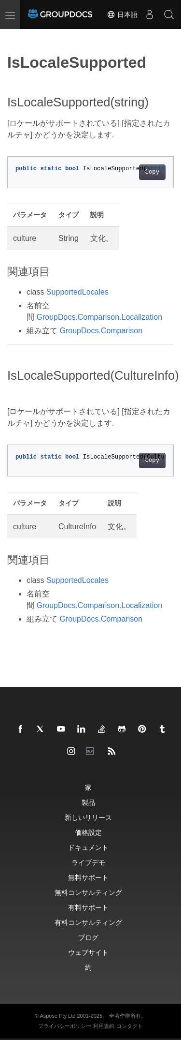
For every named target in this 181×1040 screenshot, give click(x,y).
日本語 (122, 14)
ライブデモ (88, 862)
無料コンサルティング (88, 892)
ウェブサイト (88, 952)
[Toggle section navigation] (15, 37)
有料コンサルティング (88, 922)
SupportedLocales (77, 292)
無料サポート (88, 877)
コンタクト (129, 1026)
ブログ (88, 937)
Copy (152, 172)
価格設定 (88, 832)
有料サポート (88, 907)
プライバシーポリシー (64, 1026)
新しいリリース (88, 817)
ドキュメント (88, 847)
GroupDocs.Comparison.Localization (99, 317)
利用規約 (103, 1026)
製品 (88, 802)
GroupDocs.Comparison (100, 331)
